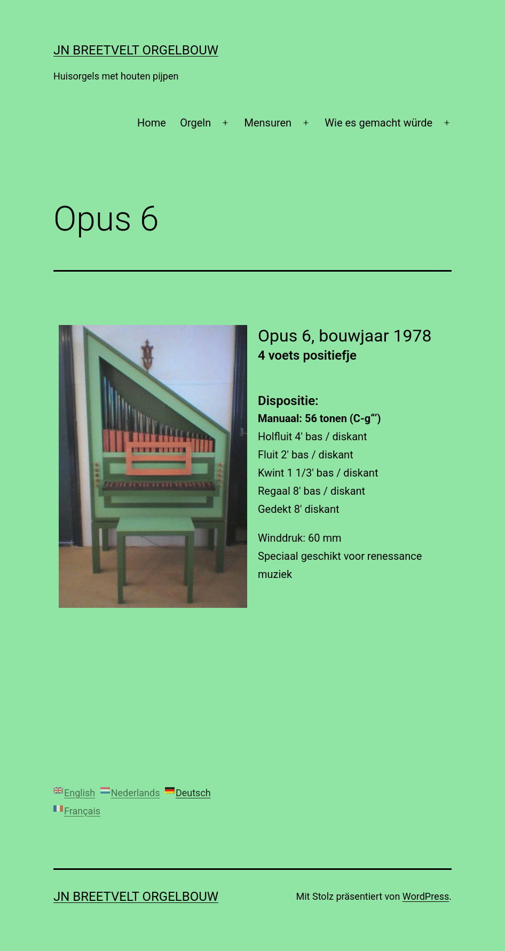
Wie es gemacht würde (378, 122)
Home (151, 122)
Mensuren (267, 122)
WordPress (426, 896)
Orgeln (195, 122)
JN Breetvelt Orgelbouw (135, 50)
